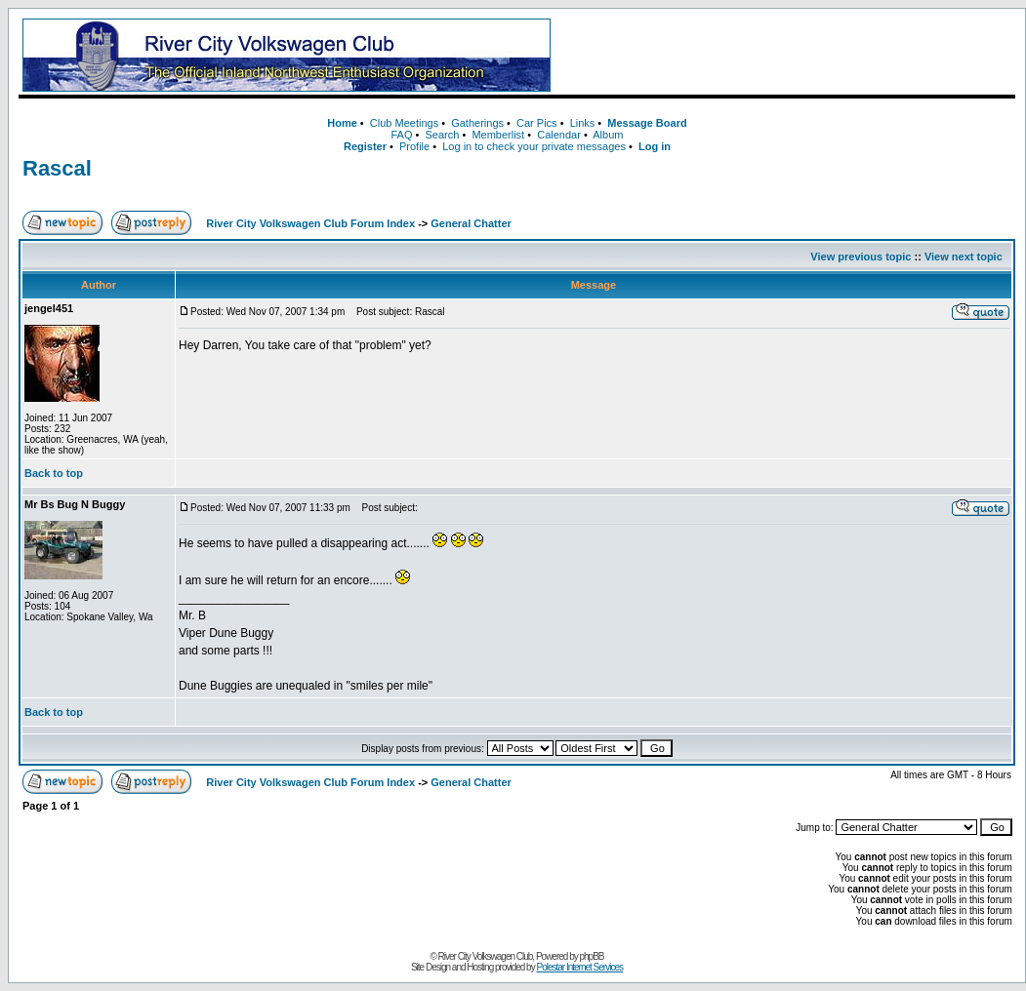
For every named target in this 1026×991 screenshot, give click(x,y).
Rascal (57, 168)
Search (442, 134)
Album (608, 134)
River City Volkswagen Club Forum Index (310, 223)
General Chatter (471, 223)
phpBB (592, 956)
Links (582, 123)
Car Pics (536, 123)
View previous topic (860, 256)
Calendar (559, 134)
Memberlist (498, 134)
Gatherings (477, 123)
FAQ (401, 134)
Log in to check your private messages (534, 146)
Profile (414, 146)
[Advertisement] (786, 55)
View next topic (963, 256)
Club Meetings (404, 123)
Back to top (53, 473)
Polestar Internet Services (579, 967)
